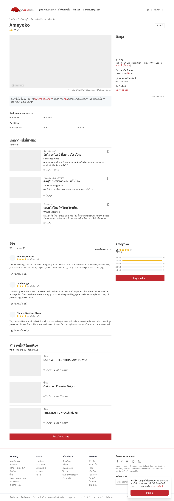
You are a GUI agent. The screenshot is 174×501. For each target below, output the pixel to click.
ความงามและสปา (17, 468)
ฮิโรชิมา (92, 461)
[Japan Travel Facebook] (117, 461)
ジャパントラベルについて (90, 497)
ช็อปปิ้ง (39, 19)
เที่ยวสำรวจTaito (60, 436)
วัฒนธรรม (14, 481)
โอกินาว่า (93, 474)
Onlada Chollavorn (51, 212)
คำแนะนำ (40, 464)
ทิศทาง (127, 65)
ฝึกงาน (65, 471)
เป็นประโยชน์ (19, 273)
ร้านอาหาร (20, 349)
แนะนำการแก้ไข (157, 96)
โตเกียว (13, 19)
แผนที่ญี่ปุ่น (41, 468)
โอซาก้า (92, 478)
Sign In (148, 9)
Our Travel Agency (91, 9)
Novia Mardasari (25, 256)
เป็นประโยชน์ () (20, 330)
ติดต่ (66, 99)
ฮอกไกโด (93, 464)
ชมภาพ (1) (18, 85)
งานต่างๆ (40, 461)
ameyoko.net (122, 89)
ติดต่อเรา (14, 497)
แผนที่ (119, 65)
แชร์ (160, 25)
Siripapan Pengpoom (53, 185)
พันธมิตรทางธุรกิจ (70, 474)
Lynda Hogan (23, 283)
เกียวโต (92, 471)
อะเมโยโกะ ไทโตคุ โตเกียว (60, 208)
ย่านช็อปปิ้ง (50, 19)
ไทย (110, 497)
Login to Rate (140, 278)
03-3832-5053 (122, 81)
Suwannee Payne (51, 159)
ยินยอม (149, 492)
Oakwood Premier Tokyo (58, 386)
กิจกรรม (76, 9)
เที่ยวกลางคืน (15, 485)
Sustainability (68, 468)
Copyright (67, 478)
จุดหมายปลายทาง (47, 9)
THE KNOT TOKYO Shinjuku (60, 412)
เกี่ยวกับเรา (67, 461)
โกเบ (91, 468)
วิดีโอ (38, 474)
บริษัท (65, 464)
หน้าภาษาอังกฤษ (42, 99)
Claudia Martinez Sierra (29, 313)
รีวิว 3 (16, 30)
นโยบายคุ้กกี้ (157, 486)
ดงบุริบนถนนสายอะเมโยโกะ (61, 181)
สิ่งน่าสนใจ (33, 349)
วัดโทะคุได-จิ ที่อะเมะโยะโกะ (62, 155)
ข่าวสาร (39, 471)
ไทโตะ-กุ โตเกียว (26, 19)
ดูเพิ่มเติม (93, 485)
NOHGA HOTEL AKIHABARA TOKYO (65, 360)
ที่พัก (12, 349)
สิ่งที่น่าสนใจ (64, 9)
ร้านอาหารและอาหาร (19, 478)
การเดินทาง (15, 461)
